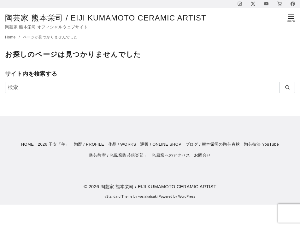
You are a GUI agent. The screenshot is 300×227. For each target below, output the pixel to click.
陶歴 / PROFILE (89, 144)
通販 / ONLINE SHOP (160, 144)
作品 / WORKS (122, 144)
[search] (287, 87)
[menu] (291, 18)
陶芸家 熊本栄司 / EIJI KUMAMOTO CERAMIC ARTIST (111, 18)
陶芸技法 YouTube (261, 144)
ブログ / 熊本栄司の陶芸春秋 (212, 144)
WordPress (187, 196)
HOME (27, 144)
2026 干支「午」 (54, 144)
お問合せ (202, 155)
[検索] (150, 87)
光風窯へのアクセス (171, 155)
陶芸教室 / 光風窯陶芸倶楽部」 (118, 155)
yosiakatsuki (147, 196)
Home (11, 37)
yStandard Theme (118, 196)
